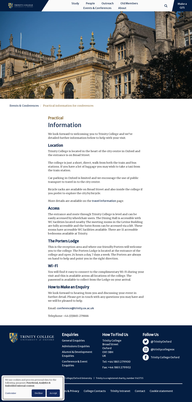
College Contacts (95, 391)
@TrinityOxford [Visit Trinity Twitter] (161, 341)
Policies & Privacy (68, 391)
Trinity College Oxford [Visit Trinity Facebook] (165, 357)
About (122, 8)
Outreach (108, 3)
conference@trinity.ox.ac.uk (75, 308)
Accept (53, 393)
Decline (39, 393)
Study (75, 3)
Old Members (129, 3)
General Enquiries (73, 340)
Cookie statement (161, 391)
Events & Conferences (97, 8)
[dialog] (33, 388)
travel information (104, 201)
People (90, 3)
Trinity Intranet (120, 391)
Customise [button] (10, 393)
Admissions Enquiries (76, 346)
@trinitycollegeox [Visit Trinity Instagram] (162, 349)
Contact (140, 391)
